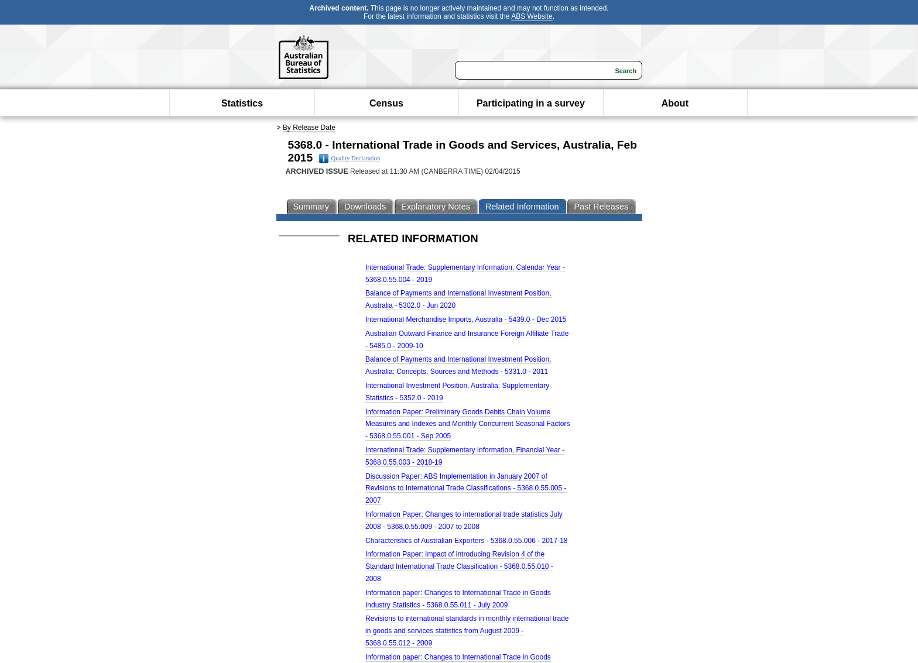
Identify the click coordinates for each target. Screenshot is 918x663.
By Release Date (309, 127)
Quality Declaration (350, 158)
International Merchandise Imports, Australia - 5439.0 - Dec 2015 (466, 319)
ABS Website (531, 16)
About (675, 103)
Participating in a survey (531, 103)
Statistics (242, 103)
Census (386, 103)
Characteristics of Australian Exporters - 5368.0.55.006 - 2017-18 (466, 541)
